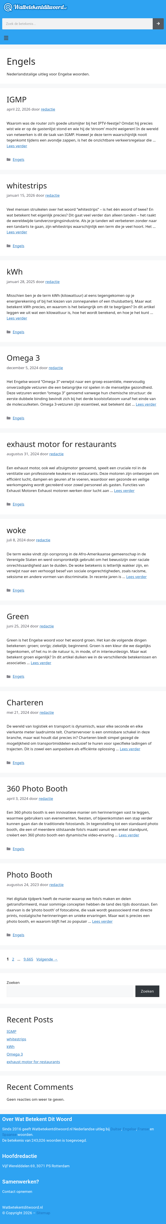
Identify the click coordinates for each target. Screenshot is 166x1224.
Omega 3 (23, 357)
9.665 (28, 959)
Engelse (129, 1129)
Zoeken (13, 982)
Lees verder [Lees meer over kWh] (17, 318)
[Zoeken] (158, 23)
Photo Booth (29, 874)
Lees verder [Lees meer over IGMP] (17, 145)
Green (18, 616)
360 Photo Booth (37, 788)
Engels (18, 159)
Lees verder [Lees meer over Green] (41, 662)
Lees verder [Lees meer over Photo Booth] (102, 921)
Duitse (116, 1129)
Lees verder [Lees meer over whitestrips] (17, 232)
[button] (83, 38)
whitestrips (27, 185)
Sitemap (43, 1213)
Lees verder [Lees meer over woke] (136, 576)
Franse (143, 1129)
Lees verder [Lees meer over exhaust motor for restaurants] (124, 490)
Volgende (47, 959)
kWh (15, 271)
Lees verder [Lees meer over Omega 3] (146, 404)
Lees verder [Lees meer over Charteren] (130, 748)
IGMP (17, 99)
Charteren (25, 702)
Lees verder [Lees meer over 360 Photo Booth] (129, 835)
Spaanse (9, 1134)
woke (16, 530)
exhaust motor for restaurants (62, 444)
